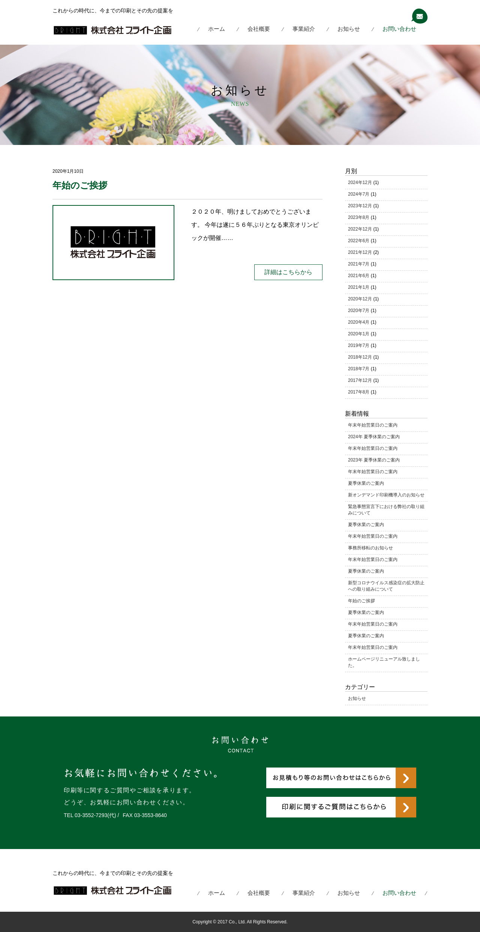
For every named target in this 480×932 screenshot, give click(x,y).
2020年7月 (358, 310)
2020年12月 (360, 299)
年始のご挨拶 (79, 185)
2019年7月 (358, 345)
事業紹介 (303, 29)
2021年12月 (360, 252)
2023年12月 (360, 205)
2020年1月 (358, 333)
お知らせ (349, 29)
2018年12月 (360, 357)
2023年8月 (358, 217)
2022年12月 (360, 229)
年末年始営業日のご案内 (373, 425)
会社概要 (259, 29)
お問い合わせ (399, 29)
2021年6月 (358, 275)
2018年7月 (358, 368)
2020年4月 (358, 322)
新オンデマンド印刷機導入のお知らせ (386, 495)
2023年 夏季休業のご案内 (374, 460)
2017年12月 (360, 380)
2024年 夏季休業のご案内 (374, 436)
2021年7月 (358, 264)
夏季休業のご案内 (366, 483)
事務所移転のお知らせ (370, 547)
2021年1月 (358, 287)
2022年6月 (358, 240)
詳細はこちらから (288, 272)
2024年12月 (360, 182)
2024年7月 (358, 194)
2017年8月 (358, 392)
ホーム (216, 29)
